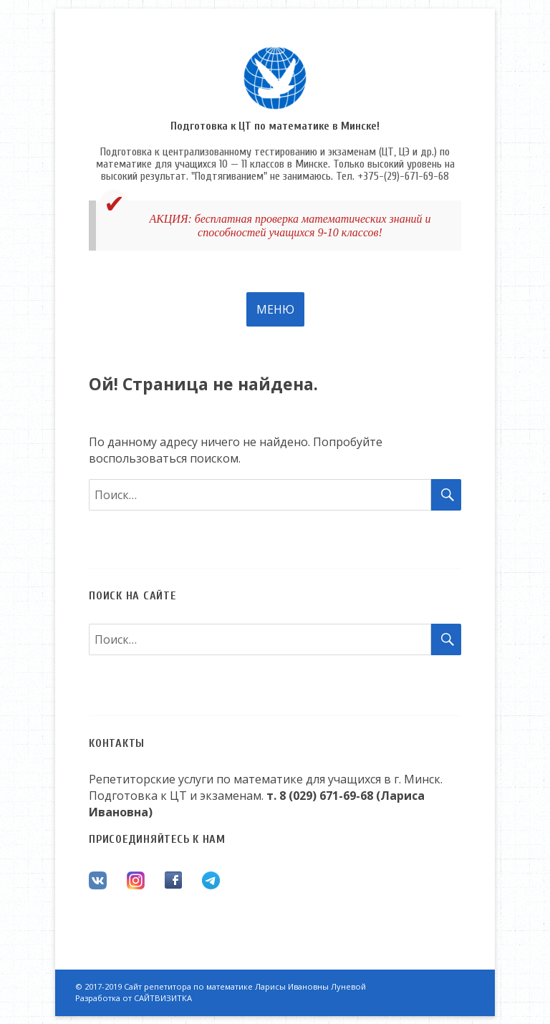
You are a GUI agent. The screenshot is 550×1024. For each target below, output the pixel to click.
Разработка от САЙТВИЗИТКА (133, 997)
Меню (275, 309)
